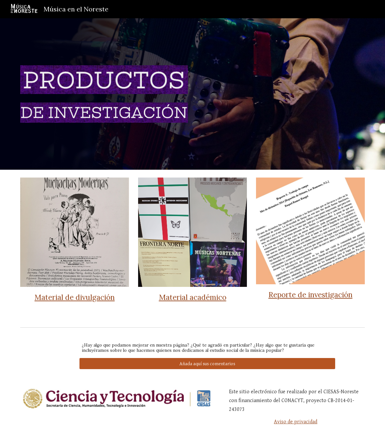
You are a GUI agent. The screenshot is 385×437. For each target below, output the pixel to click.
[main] (74, 297)
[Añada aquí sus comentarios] (207, 363)
